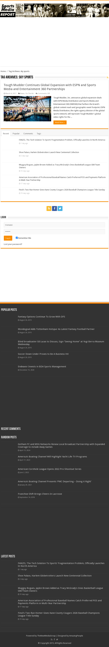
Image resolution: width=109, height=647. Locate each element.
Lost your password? (13, 244)
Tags (39, 133)
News (22, 94)
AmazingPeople (76, 636)
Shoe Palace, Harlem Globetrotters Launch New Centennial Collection (49, 152)
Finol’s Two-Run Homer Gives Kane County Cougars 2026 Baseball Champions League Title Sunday (62, 190)
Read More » (60, 122)
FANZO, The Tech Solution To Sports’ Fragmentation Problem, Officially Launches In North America (62, 140)
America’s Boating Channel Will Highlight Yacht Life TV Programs (52, 456)
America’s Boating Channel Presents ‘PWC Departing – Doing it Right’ (55, 481)
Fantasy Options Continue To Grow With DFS (41, 316)
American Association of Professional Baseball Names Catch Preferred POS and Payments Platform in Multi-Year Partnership (60, 602)
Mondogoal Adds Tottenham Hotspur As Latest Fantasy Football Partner (56, 329)
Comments (28, 133)
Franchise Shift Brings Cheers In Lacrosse (40, 493)
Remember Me (23, 238)
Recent (6, 133)
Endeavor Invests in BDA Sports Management (42, 366)
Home (3, 71)
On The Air (29, 94)
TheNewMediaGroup (46, 636)
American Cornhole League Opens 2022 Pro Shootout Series (49, 469)
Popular (16, 133)
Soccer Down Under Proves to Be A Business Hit (43, 354)
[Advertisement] (54, 41)
